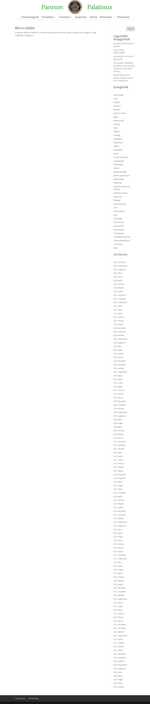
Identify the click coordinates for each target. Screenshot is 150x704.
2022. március (118, 284)
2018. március (118, 430)
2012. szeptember (120, 599)
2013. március (118, 577)
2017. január (118, 471)
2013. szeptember (120, 559)
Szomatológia (118, 229)
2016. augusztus (119, 478)
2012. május (118, 606)
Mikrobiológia (118, 179)
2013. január (118, 584)
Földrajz (116, 131)
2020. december (119, 328)
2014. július (117, 529)
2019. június (118, 379)
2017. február (118, 467)
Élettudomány (118, 120)
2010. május (118, 679)
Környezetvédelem (120, 157)
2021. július (117, 306)
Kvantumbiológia (119, 172)
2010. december (119, 654)
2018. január (118, 438)
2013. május (118, 569)
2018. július (117, 419)
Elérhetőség (33, 698)
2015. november (119, 493)
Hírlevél (116, 146)
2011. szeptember (120, 635)
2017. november (119, 445)
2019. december (119, 361)
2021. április (117, 313)
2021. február (118, 321)
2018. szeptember (120, 412)
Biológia (116, 109)
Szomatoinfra (118, 222)
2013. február (118, 581)
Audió (115, 98)
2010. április (117, 683)
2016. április (117, 489)
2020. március (118, 353)
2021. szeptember (120, 302)
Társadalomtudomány (122, 237)
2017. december (119, 441)
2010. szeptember (120, 665)
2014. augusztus (119, 526)
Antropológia (118, 95)
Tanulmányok (118, 233)
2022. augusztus (119, 269)
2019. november (119, 365)
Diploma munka (119, 113)
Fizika (115, 128)
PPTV (115, 207)
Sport (115, 215)
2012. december (119, 588)
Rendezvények (119, 211)
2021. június (118, 310)
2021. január (118, 324)
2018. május (118, 423)
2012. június (118, 603)
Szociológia (117, 218)
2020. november (119, 332)
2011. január (118, 650)
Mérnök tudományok (121, 175)
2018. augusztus (119, 416)
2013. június (118, 566)
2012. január (118, 621)
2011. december (119, 624)
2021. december (119, 295)
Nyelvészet (117, 197)
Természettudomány (121, 240)
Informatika (117, 150)
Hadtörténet (118, 142)
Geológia (116, 135)
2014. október (118, 518)
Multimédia (106, 17)
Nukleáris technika (120, 193)
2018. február (118, 434)
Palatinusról (123, 17)
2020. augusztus (119, 343)
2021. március (118, 317)
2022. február (118, 288)
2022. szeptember (120, 266)
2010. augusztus (119, 668)
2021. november (119, 299)
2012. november (119, 591)
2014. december (119, 511)
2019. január (118, 397)
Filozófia (116, 124)
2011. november (119, 628)
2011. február (118, 646)
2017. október (118, 449)
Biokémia (117, 106)
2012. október (118, 595)
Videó (115, 248)
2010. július (117, 672)
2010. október (118, 661)
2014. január (118, 551)
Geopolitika (81, 17)
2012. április (117, 610)
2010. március (118, 687)
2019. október (118, 368)
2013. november (119, 555)
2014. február (118, 548)
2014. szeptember (120, 522)
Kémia (115, 153)
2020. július (117, 346)
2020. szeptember (120, 339)
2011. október (118, 632)
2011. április (117, 639)
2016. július (117, 482)
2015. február (118, 504)
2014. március (118, 544)
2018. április (117, 427)
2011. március (118, 643)
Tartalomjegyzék (30, 17)
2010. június (118, 676)
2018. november (119, 405)
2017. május (118, 460)
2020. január (118, 357)
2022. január (118, 291)
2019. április (117, 387)
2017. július (117, 452)
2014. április (117, 540)
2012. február (118, 617)
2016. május (118, 485)
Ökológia (116, 200)
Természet (64, 17)
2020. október (118, 335)
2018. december (119, 401)
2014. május (118, 537)
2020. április (117, 350)
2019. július (117, 375)
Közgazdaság (118, 161)
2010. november (119, 657)
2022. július (117, 273)
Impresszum (20, 698)
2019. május (118, 383)
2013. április (117, 573)
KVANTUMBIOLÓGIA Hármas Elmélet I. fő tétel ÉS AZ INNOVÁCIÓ (123, 78)
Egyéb (115, 117)
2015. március (118, 500)
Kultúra (93, 17)
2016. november (119, 474)
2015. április (117, 496)
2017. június (118, 456)
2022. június (118, 277)
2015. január (118, 507)
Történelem (117, 244)
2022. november (119, 262)
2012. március (118, 613)
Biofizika (116, 102)
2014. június (118, 533)
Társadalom (47, 17)
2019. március (118, 390)
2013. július (117, 562)
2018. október (118, 408)
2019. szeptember (120, 372)
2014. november (119, 515)
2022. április (117, 280)
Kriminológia (118, 164)
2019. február (118, 394)
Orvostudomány (119, 204)
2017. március (118, 463)
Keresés (131, 29)
